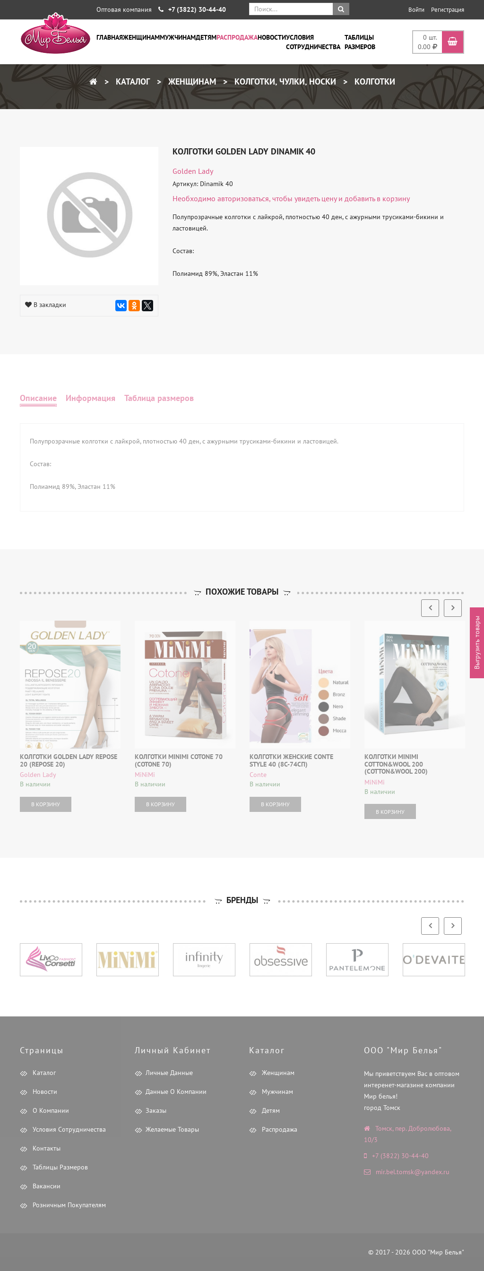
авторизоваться (243, 198)
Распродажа (237, 37)
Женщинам (141, 37)
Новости (272, 37)
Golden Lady (193, 171)
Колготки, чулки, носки (284, 81)
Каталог (131, 81)
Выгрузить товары (477, 642)
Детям (206, 37)
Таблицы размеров (360, 42)
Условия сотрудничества (313, 42)
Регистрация (447, 10)
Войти (416, 10)
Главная (109, 37)
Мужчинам (178, 37)
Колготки (373, 81)
